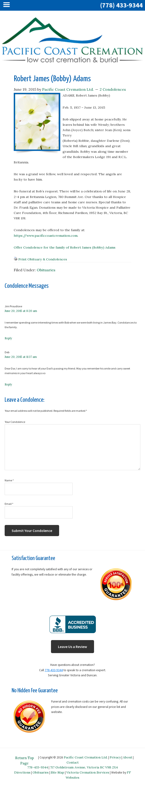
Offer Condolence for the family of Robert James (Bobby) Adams (64, 247)
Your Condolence (15, 422)
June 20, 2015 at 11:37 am (21, 357)
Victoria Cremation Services (87, 772)
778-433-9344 (54, 670)
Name (9, 480)
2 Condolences (113, 89)
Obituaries (46, 270)
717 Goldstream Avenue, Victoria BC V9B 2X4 (84, 767)
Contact (73, 762)
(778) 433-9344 (121, 5)
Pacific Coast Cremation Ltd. (86, 757)
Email (9, 503)
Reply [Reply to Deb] (8, 384)
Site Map (57, 772)
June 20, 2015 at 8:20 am (21, 311)
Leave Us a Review (72, 646)
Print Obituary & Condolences (42, 259)
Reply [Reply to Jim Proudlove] (8, 338)
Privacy (115, 757)
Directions (22, 772)
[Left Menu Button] (7, 5)
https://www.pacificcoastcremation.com (46, 235)
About (127, 757)
